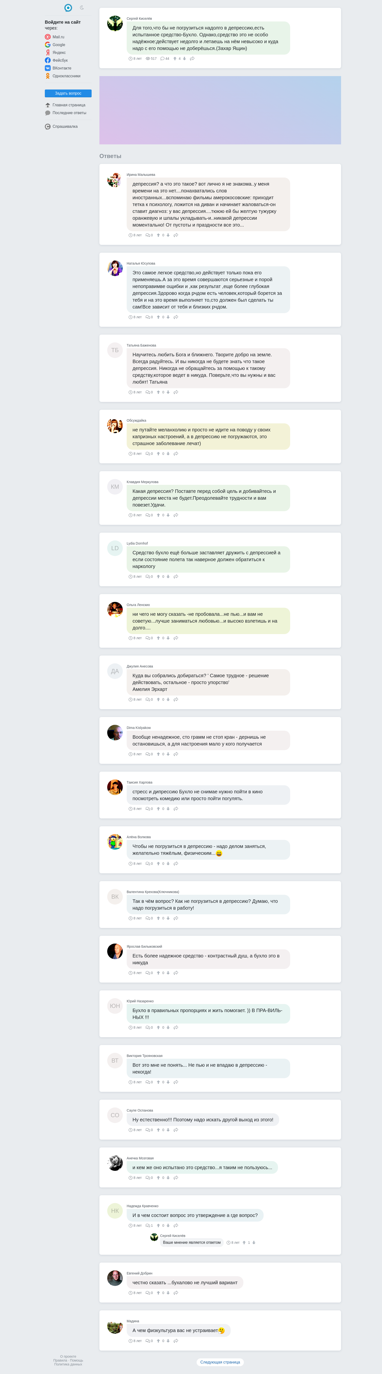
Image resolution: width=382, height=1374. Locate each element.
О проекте (68, 1356)
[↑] (175, 58)
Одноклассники (62, 76)
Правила (60, 1360)
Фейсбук (56, 60)
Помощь (76, 1360)
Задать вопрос (68, 93)
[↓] (183, 58)
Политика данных (68, 1364)
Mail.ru (54, 37)
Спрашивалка (61, 126)
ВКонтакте (58, 68)
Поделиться (192, 58)
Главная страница (65, 105)
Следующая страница (220, 1362)
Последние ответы (65, 113)
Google (55, 45)
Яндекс (55, 52)
